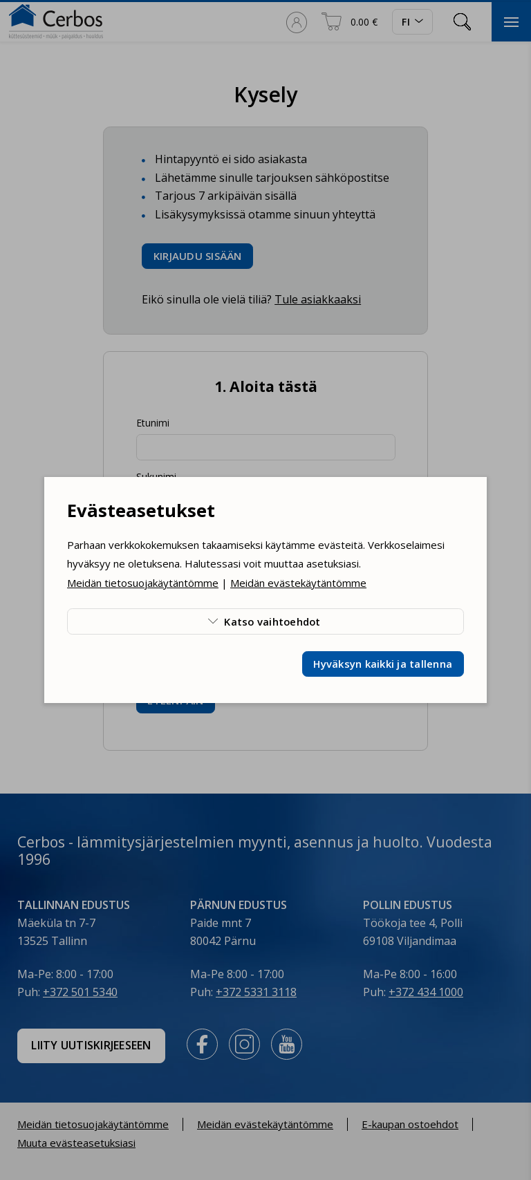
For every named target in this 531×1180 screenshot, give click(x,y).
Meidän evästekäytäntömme (298, 583)
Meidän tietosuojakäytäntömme (142, 583)
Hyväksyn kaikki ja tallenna (382, 664)
